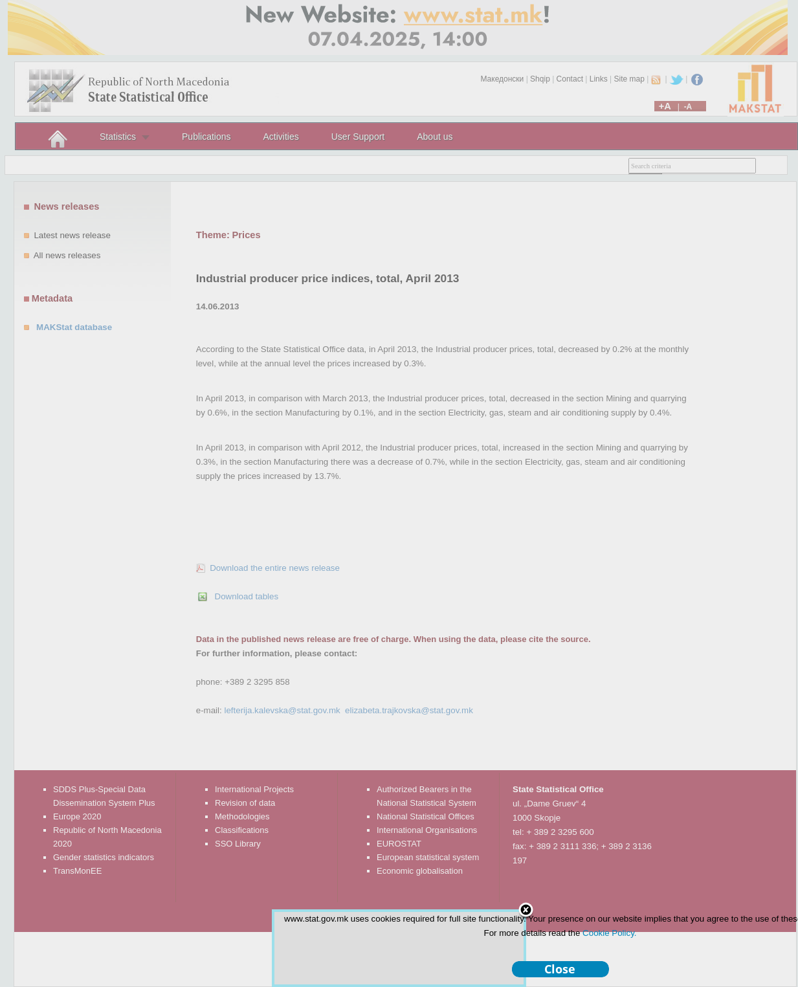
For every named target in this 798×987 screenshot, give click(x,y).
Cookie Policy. (609, 933)
